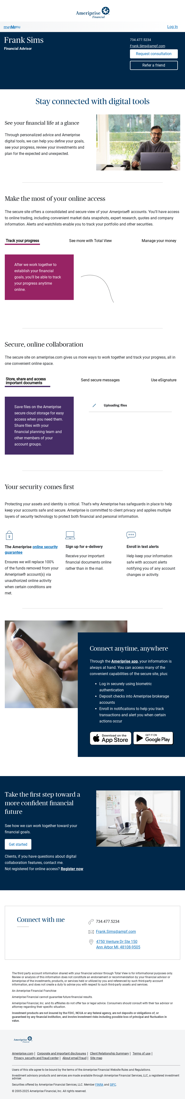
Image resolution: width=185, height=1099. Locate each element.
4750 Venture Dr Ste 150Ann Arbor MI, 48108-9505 (118, 944)
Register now (72, 869)
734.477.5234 (140, 40)
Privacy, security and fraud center (36, 1058)
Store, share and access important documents (26, 381)
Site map (96, 1058)
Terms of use (142, 1053)
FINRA (99, 1084)
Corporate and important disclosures (61, 1053)
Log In (172, 26)
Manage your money (159, 240)
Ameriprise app (124, 661)
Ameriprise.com (22, 1053)
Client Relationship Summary (109, 1053)
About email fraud (74, 1058)
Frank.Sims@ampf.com (147, 46)
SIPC (113, 1084)
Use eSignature (163, 380)
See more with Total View (90, 240)
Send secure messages (100, 380)
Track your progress (22, 240)
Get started (18, 844)
